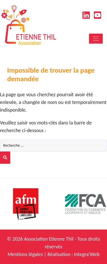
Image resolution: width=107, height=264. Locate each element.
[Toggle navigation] (96, 39)
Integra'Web (86, 254)
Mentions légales (25, 254)
